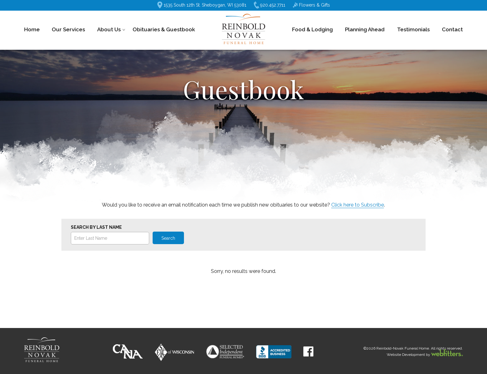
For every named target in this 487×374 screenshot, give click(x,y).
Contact (452, 29)
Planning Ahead (365, 29)
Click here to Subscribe (357, 205)
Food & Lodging (312, 29)
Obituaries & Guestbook (164, 29)
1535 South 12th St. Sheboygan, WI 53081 (201, 5)
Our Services (68, 29)
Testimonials (413, 29)
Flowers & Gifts (311, 5)
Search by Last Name (96, 227)
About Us (109, 29)
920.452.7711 (269, 5)
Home (32, 29)
